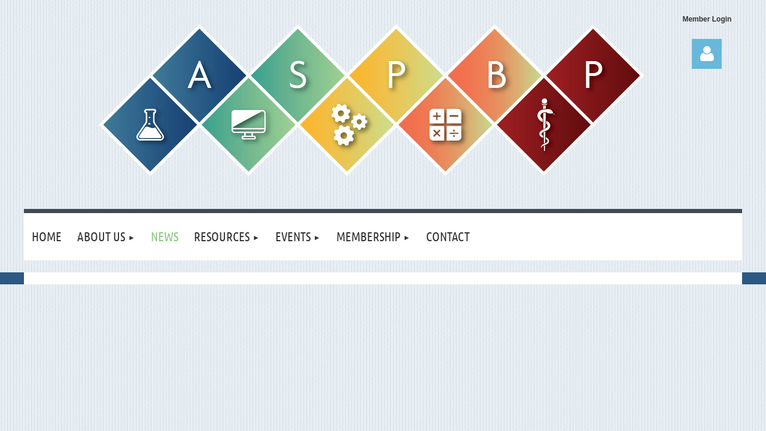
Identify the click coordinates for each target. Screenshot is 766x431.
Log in (707, 54)
